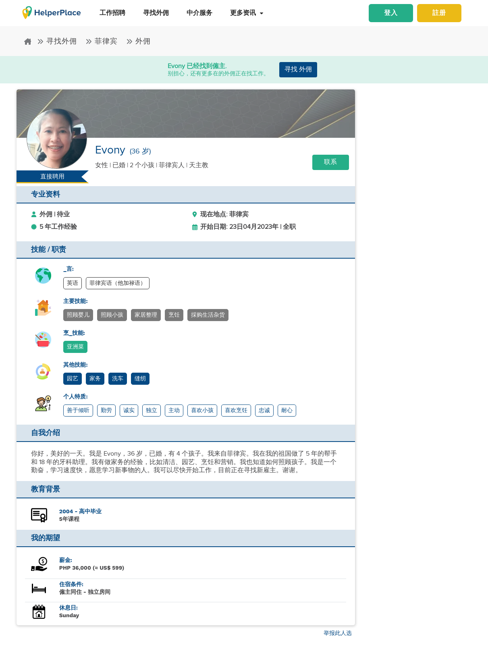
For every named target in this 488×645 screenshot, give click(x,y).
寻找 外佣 (298, 69)
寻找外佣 (58, 41)
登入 (391, 13)
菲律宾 (102, 41)
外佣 (138, 41)
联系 (330, 162)
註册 (439, 13)
